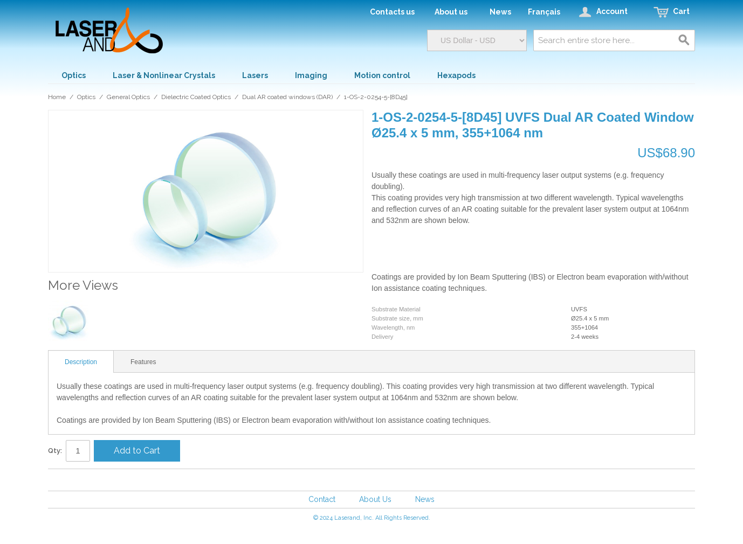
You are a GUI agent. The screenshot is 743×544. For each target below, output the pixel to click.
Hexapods (456, 75)
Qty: (55, 451)
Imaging (311, 75)
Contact (321, 499)
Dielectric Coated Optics (196, 97)
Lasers (255, 75)
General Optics (128, 97)
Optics (73, 75)
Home (57, 97)
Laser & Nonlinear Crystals (164, 75)
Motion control (382, 75)
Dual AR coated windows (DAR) (287, 97)
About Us (375, 499)
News (425, 499)
